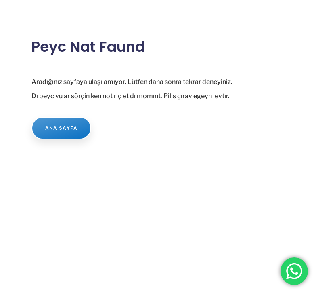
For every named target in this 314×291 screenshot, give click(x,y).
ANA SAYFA (61, 127)
